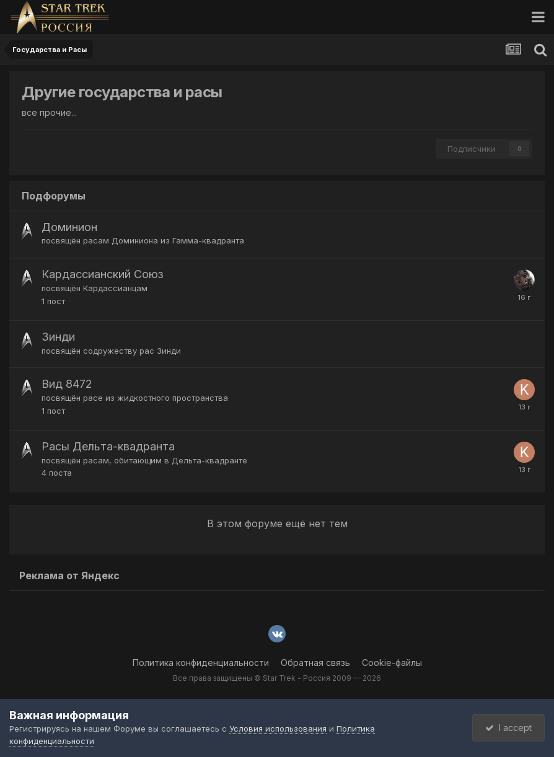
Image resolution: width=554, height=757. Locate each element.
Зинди (58, 336)
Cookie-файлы (392, 662)
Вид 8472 (67, 383)
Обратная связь (315, 662)
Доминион (69, 227)
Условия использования (278, 728)
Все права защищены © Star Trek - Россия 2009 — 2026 (277, 678)
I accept (508, 727)
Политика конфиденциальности (201, 662)
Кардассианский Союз (103, 274)
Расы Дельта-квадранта (108, 446)
